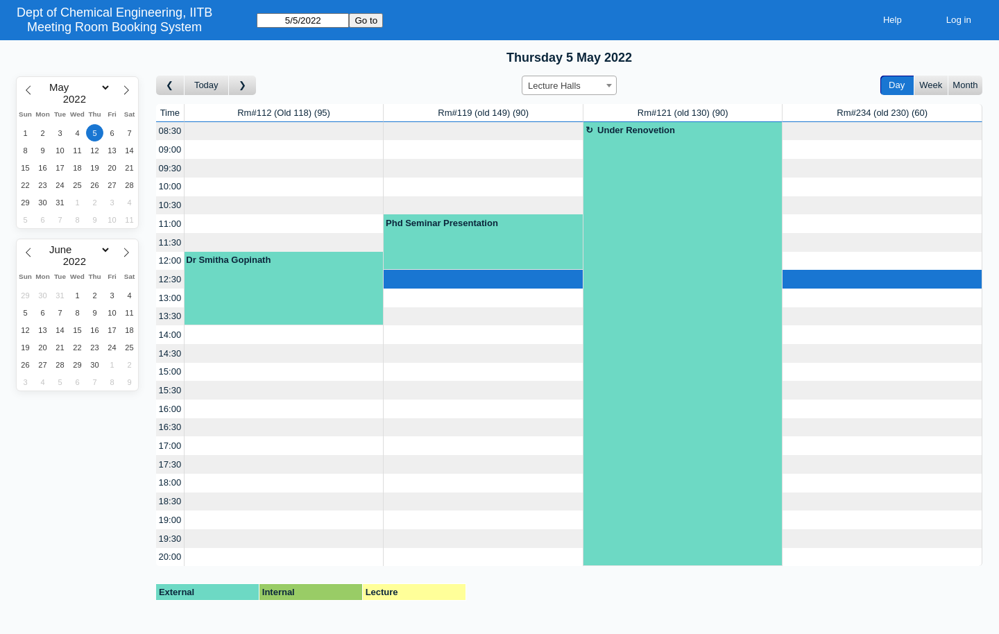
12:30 (170, 279)
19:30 (170, 538)
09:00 (170, 149)
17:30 (170, 464)
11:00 (170, 224)
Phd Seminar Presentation (442, 223)
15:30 (170, 390)
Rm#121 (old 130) (683, 113)
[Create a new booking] (284, 131)
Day (897, 85)
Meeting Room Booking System (114, 27)
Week (930, 85)
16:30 (170, 427)
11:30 (170, 242)
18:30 (170, 501)
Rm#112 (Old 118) (283, 113)
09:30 (170, 168)
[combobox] (569, 85)
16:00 (170, 409)
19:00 (170, 520)
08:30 (170, 131)
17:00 (170, 445)
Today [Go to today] (206, 85)
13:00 (170, 298)
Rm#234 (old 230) (882, 113)
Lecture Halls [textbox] (554, 85)
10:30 (170, 205)
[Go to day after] (243, 86)
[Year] (77, 99)
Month (965, 85)
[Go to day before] (170, 86)
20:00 (170, 556)
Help (892, 20)
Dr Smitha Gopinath (228, 260)
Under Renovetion (636, 130)
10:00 (170, 186)
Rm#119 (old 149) (483, 113)
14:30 (170, 353)
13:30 (170, 316)
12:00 (170, 260)
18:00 (170, 482)
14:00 (170, 334)
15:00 (170, 371)
